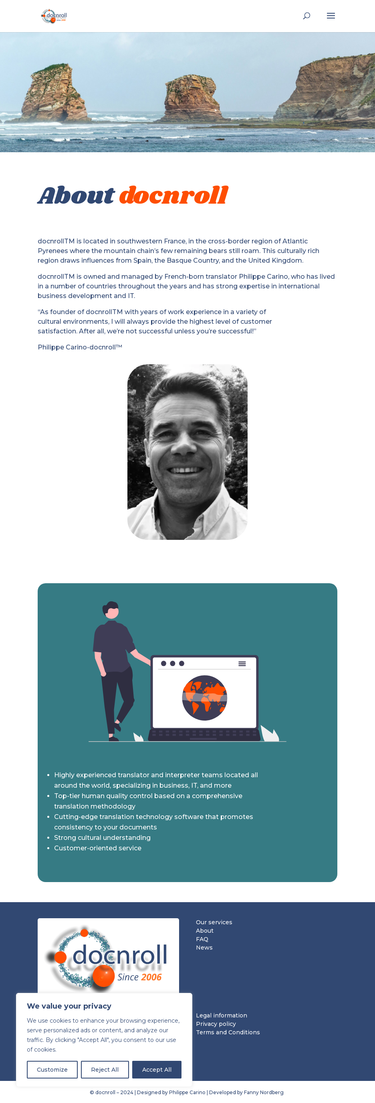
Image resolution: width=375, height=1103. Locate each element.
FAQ (202, 939)
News (204, 947)
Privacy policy (216, 1023)
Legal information (221, 1015)
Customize (52, 1069)
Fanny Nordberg (264, 1092)
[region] (104, 1040)
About (205, 930)
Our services (214, 922)
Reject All (105, 1069)
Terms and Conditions (228, 1032)
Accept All (156, 1069)
